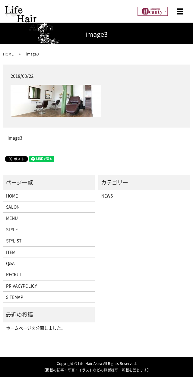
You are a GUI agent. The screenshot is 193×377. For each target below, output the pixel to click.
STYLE (12, 230)
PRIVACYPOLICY (21, 286)
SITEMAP (14, 297)
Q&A (10, 263)
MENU (12, 218)
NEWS (107, 196)
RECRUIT (14, 274)
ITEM (10, 252)
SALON (13, 207)
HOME (8, 54)
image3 (15, 138)
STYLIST (13, 241)
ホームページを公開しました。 (35, 328)
